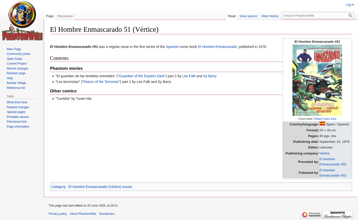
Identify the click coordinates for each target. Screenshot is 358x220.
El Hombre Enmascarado (217, 47)
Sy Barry (210, 76)
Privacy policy (58, 214)
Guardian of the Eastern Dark (141, 76)
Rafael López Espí (325, 118)
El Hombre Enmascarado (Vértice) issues (100, 187)
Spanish (172, 47)
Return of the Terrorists (101, 82)
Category (58, 187)
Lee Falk (189, 76)
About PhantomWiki (83, 214)
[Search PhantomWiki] (318, 15)
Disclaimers (107, 214)
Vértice (324, 153)
